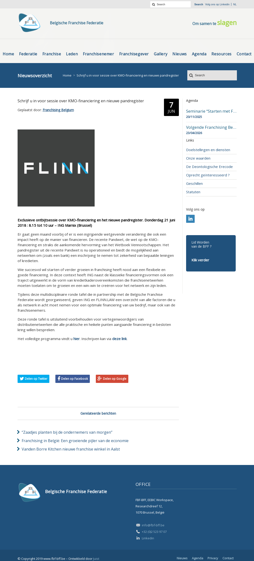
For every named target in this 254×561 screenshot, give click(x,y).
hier (76, 338)
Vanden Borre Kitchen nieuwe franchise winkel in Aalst (71, 449)
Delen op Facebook (74, 379)
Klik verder (200, 260)
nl (234, 4)
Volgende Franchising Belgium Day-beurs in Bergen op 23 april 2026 (211, 127)
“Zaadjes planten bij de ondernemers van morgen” (67, 432)
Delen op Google (114, 379)
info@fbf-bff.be (153, 525)
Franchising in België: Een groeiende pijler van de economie (75, 440)
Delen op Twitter (36, 379)
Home (67, 75)
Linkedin (224, 4)
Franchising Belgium (58, 110)
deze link (119, 338)
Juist (96, 558)
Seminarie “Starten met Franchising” (211, 111)
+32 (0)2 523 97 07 (154, 531)
